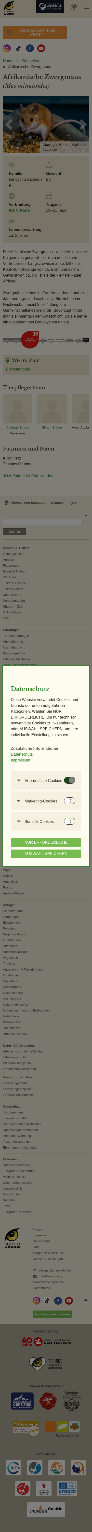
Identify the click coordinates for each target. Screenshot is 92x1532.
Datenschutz (22, 754)
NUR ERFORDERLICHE (45, 842)
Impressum (20, 760)
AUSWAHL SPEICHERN (46, 853)
